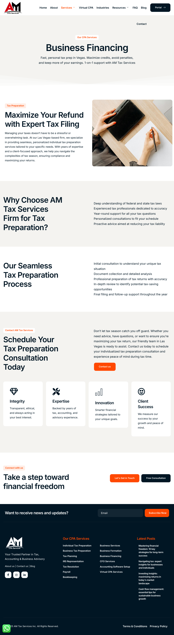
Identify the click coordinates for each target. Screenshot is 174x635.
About (54, 7)
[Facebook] (8, 575)
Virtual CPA (86, 7)
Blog (144, 7)
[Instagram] (16, 575)
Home (43, 7)
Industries (103, 7)
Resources (120, 7)
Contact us (22, 566)
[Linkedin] (24, 575)
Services (68, 7)
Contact (142, 24)
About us (9, 566)
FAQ (135, 7)
